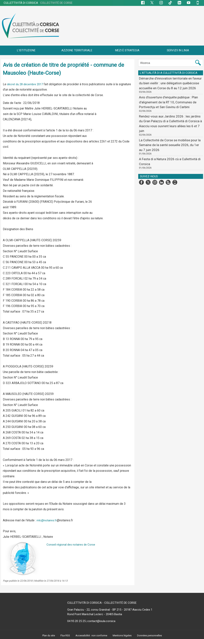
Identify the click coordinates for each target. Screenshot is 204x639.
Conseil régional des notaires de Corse (73, 544)
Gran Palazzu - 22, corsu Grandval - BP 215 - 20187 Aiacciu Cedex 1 (109, 609)
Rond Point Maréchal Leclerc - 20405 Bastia (94, 614)
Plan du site (47, 635)
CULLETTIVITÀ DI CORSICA (38, 3)
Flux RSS (64, 635)
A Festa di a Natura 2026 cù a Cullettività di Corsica (169, 139)
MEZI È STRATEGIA (127, 50)
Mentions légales (122, 635)
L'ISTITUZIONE (26, 50)
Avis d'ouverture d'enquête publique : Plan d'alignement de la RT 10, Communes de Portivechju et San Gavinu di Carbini (170, 98)
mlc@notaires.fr (47, 520)
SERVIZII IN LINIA (178, 50)
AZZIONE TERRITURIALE (76, 50)
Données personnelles (151, 635)
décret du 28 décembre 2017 (26, 84)
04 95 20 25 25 (76, 621)
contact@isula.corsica (101, 621)
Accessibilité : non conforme (91, 635)
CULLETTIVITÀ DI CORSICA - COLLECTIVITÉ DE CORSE (102, 602)
